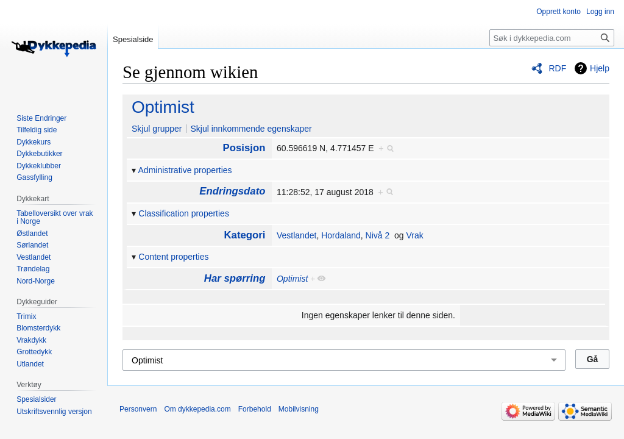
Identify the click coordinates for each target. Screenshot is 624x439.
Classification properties (183, 213)
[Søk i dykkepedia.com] (551, 37)
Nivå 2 (378, 235)
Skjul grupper (157, 129)
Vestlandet (296, 235)
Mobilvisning (298, 409)
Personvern (138, 409)
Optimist (163, 107)
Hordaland (341, 235)
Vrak (414, 235)
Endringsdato (232, 191)
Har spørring (235, 278)
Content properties (173, 257)
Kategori (244, 235)
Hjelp (599, 68)
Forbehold (254, 409)
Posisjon (244, 148)
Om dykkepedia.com (197, 409)
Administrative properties (185, 170)
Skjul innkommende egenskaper (250, 129)
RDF (557, 68)
